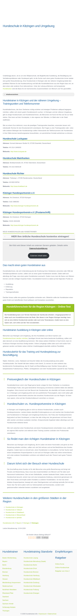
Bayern (4, 561)
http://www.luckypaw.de (18, 151)
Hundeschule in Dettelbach (15, 512)
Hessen (5, 579)
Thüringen (5, 611)
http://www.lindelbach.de (18, 186)
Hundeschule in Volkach (14, 510)
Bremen (5, 572)
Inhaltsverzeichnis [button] (11, 94)
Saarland (5, 596)
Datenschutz (52, 614)
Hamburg (5, 575)
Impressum (43, 614)
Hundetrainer (7, 89)
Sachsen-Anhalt (7, 603)
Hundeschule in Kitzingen (14, 507)
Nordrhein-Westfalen (9, 589)
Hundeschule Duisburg (31, 582)
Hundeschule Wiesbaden (32, 586)
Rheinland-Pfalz (7, 593)
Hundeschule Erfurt (30, 568)
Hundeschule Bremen (31, 572)
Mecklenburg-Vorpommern (11, 582)
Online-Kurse (59, 564)
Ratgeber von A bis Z (62, 571)
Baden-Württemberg (9, 558)
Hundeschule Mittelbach (32, 579)
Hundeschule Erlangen (31, 593)
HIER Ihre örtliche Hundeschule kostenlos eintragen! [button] (36, 236)
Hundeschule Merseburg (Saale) (35, 561)
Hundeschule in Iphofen (14, 517)
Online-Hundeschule (62, 567)
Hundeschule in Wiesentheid (15, 515)
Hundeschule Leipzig (31, 558)
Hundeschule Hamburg (31, 575)
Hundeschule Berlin (30, 565)
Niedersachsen (7, 586)
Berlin (4, 565)
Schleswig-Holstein (8, 607)
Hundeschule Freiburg (31, 589)
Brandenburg (6, 568)
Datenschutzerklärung (38, 248)
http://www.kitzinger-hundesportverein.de (24, 206)
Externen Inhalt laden (38, 256)
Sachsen (5, 600)
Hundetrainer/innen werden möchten (15, 338)
